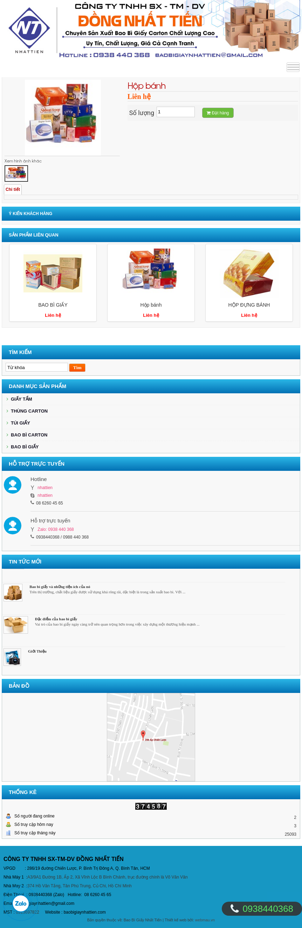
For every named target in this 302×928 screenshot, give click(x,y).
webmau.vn (205, 920)
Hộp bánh (151, 305)
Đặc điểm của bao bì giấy (56, 620)
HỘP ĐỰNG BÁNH (249, 305)
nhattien (45, 487)
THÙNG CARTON (29, 411)
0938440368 (267, 908)
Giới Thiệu (37, 652)
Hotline (38, 479)
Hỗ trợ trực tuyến (50, 520)
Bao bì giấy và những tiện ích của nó (59, 588)
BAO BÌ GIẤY (53, 305)
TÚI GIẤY (20, 423)
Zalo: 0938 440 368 (55, 529)
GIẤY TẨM (21, 399)
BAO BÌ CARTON (29, 435)
